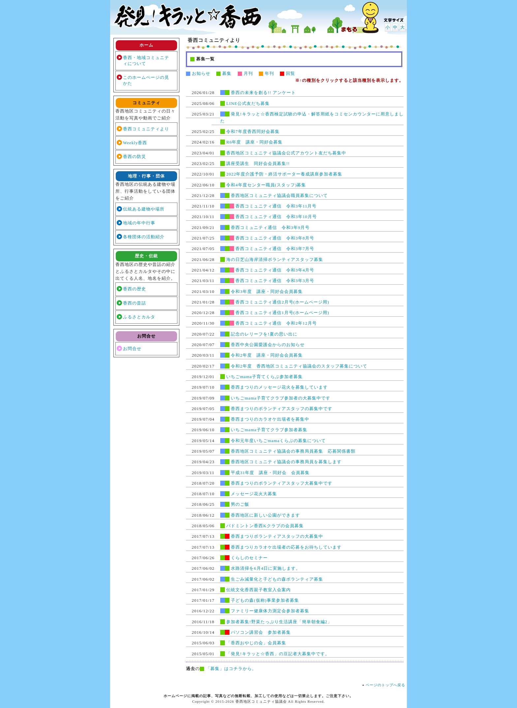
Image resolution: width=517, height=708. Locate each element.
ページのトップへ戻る (385, 685)
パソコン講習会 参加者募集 (261, 632)
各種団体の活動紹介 (144, 236)
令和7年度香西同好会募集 (253, 131)
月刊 (245, 73)
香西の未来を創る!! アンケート (263, 92)
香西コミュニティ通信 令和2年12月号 (276, 323)
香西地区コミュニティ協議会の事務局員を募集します (286, 461)
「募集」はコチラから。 (231, 668)
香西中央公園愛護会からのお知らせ (268, 344)
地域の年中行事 (139, 222)
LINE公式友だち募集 (248, 103)
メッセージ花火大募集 (254, 493)
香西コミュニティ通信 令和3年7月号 (274, 248)
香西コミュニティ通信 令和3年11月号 (276, 206)
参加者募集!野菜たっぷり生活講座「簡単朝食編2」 (279, 621)
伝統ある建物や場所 (144, 209)
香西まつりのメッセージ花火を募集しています (279, 387)
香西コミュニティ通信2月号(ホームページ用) (282, 302)
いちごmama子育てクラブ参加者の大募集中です (280, 398)
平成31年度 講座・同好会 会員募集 (270, 472)
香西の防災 (134, 156)
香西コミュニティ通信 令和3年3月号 (274, 280)
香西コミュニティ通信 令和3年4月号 (274, 270)
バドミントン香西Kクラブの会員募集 (264, 525)
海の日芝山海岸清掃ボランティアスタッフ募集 (274, 259)
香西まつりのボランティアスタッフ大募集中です (281, 483)
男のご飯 (240, 504)
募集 (223, 73)
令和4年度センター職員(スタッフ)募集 (266, 184)
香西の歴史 (134, 288)
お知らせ (198, 73)
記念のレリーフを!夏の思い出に (264, 334)
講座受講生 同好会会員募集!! (258, 163)
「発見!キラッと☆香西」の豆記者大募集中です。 (277, 653)
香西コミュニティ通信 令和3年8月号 (274, 238)
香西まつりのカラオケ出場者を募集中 (270, 419)
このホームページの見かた (146, 80)
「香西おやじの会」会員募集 (256, 642)
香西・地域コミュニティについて (146, 60)
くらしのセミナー (249, 557)
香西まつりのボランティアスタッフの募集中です (281, 408)
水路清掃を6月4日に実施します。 (265, 568)
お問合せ (132, 348)
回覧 (287, 73)
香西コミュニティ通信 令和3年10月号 (276, 216)
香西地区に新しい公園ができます (265, 515)
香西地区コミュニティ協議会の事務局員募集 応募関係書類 (293, 451)
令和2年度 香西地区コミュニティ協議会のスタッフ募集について (299, 366)
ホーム (146, 45)
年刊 (266, 73)
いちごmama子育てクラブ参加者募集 (269, 429)
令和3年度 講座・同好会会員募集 (267, 291)
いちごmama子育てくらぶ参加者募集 (264, 376)
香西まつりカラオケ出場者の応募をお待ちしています (286, 547)
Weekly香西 (135, 142)
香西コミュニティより (146, 128)
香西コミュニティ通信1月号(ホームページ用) (282, 312)
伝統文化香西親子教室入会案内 (258, 589)
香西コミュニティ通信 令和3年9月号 (270, 227)
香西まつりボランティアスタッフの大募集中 (277, 536)
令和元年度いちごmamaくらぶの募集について (278, 440)
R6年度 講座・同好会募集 (254, 142)
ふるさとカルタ (139, 316)
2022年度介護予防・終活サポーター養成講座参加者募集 (284, 174)
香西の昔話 (134, 303)
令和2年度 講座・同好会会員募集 (267, 355)
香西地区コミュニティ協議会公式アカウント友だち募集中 (286, 152)
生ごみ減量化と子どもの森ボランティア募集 (277, 579)
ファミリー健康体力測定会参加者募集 (270, 610)
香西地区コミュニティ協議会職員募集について (279, 195)
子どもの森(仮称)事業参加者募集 (265, 600)
